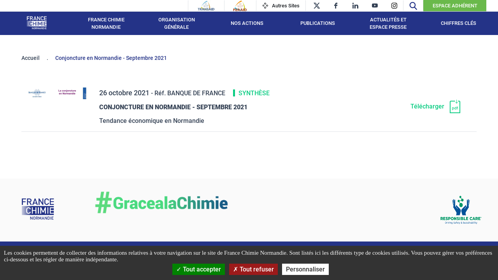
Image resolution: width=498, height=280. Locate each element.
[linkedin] (355, 5)
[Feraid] (240, 5)
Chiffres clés (458, 23)
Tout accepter (198, 269)
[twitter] (316, 5)
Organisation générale (176, 23)
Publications (317, 23)
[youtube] (375, 5)
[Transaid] (206, 5)
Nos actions (247, 23)
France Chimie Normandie (106, 23)
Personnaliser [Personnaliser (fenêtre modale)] (305, 269)
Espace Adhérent (455, 6)
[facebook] (336, 5)
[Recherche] (413, 5)
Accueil (30, 58)
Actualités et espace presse (388, 23)
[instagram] (394, 5)
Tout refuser (253, 269)
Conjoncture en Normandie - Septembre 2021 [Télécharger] (173, 107)
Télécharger (427, 106)
